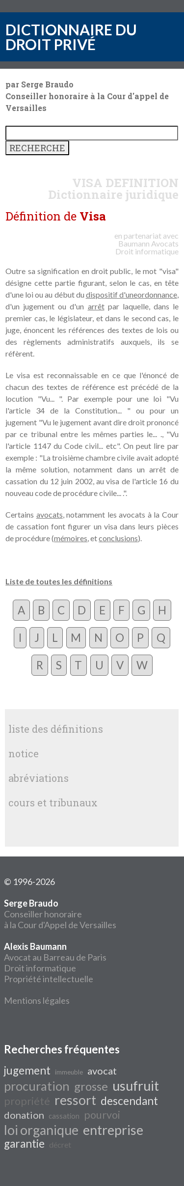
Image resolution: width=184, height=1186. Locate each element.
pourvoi (102, 1114)
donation (24, 1115)
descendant (129, 1100)
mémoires (70, 538)
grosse (91, 1086)
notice (23, 753)
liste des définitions (55, 728)
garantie (24, 1143)
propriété (27, 1101)
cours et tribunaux (53, 802)
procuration (37, 1085)
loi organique (41, 1130)
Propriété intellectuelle (48, 978)
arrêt (96, 306)
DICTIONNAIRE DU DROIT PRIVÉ (71, 37)
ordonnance (157, 294)
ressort (75, 1100)
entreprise (113, 1130)
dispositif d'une (111, 294)
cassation (64, 1116)
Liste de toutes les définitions (58, 581)
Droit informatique (40, 968)
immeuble (69, 1072)
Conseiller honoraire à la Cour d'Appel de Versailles (60, 914)
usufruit (135, 1086)
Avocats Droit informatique (147, 247)
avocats (49, 514)
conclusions (118, 538)
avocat (102, 1070)
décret (60, 1144)
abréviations (38, 778)
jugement (27, 1070)
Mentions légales (37, 1000)
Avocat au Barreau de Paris (55, 957)
